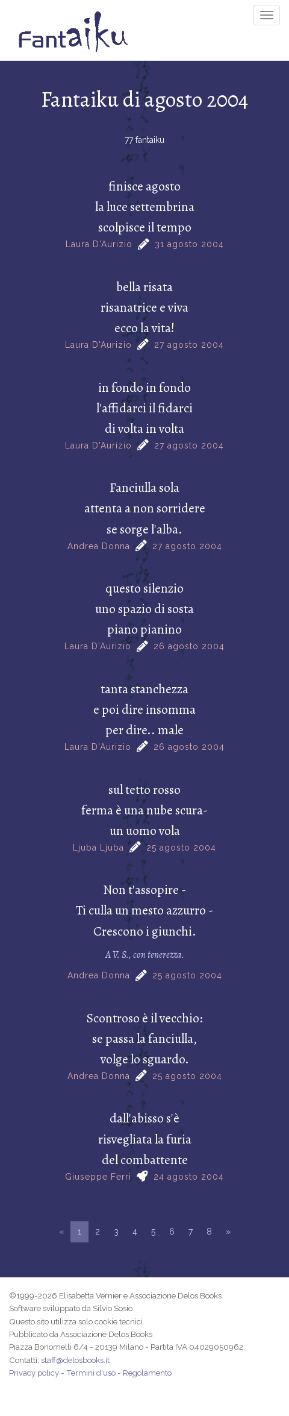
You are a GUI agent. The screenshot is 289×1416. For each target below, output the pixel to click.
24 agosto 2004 (189, 1177)
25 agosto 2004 (181, 847)
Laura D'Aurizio (99, 244)
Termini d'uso (91, 1372)
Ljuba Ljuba (98, 847)
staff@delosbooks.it (75, 1360)
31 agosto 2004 (189, 244)
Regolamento (147, 1372)
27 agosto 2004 (189, 345)
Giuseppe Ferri (98, 1177)
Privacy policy (34, 1372)
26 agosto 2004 (189, 646)
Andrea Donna (98, 546)
